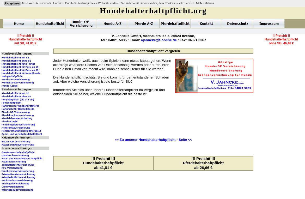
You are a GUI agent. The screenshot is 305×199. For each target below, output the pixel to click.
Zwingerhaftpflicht (12, 76)
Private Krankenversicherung (18, 174)
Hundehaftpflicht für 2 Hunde (18, 64)
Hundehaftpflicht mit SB (15, 57)
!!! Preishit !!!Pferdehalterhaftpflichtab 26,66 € (203, 163)
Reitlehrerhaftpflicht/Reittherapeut (21, 131)
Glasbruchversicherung (15, 155)
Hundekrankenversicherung (18, 82)
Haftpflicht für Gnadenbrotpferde (20, 106)
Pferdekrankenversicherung (18, 115)
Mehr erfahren (205, 3)
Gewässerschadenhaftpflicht (18, 152)
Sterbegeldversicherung (15, 183)
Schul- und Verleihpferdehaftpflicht (22, 134)
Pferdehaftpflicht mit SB (15, 93)
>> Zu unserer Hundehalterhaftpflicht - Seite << (153, 140)
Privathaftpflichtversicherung (18, 177)
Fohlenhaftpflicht (11, 102)
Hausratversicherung (14, 161)
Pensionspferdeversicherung (18, 124)
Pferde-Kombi (9, 121)
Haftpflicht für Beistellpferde (18, 109)
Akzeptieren (12, 3)
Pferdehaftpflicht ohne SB (17, 96)
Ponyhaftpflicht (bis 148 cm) (18, 99)
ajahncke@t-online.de (159, 40)
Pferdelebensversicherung (17, 118)
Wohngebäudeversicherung (18, 190)
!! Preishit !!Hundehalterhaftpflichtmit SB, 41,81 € (25, 39)
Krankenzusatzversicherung (18, 171)
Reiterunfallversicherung (16, 127)
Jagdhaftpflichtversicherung (18, 165)
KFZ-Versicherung (12, 168)
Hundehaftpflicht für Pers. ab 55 (20, 67)
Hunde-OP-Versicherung (16, 79)
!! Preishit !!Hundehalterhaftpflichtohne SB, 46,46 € (281, 39)
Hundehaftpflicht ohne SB (17, 60)
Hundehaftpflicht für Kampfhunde (21, 73)
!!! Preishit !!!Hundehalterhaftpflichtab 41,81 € (103, 163)
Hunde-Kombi (9, 86)
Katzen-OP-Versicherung (16, 141)
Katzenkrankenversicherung (18, 144)
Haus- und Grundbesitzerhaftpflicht (22, 158)
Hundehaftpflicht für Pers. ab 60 (20, 70)
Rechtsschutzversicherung (17, 180)
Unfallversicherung (13, 186)
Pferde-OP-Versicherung (16, 112)
